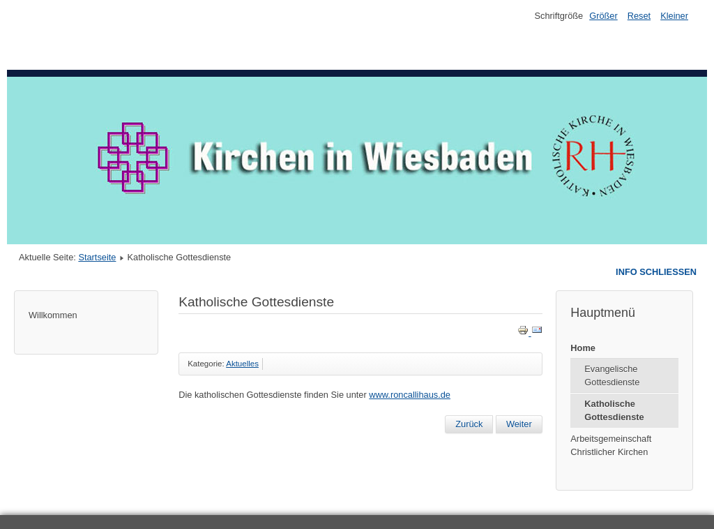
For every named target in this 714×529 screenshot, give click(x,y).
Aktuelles (242, 363)
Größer (603, 15)
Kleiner (674, 15)
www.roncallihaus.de (409, 394)
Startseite (97, 257)
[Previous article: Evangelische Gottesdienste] (469, 424)
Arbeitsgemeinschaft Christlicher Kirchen (610, 445)
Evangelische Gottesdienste (611, 375)
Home (582, 348)
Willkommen (53, 315)
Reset (639, 15)
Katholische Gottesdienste (614, 410)
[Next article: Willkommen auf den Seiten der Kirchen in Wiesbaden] (519, 424)
